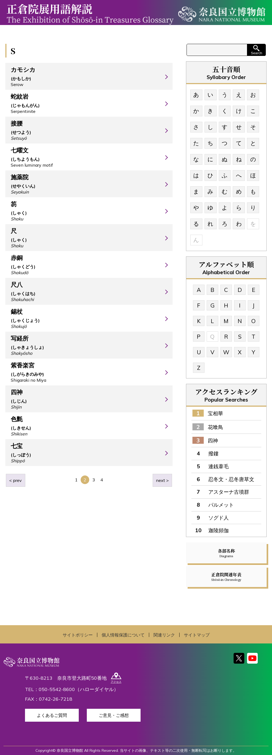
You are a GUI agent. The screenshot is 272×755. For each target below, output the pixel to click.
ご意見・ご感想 (114, 715)
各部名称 (226, 553)
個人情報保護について (123, 635)
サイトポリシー (78, 635)
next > (162, 480)
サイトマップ (197, 635)
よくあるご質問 (52, 715)
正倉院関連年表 (226, 576)
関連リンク (164, 635)
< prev (15, 480)
